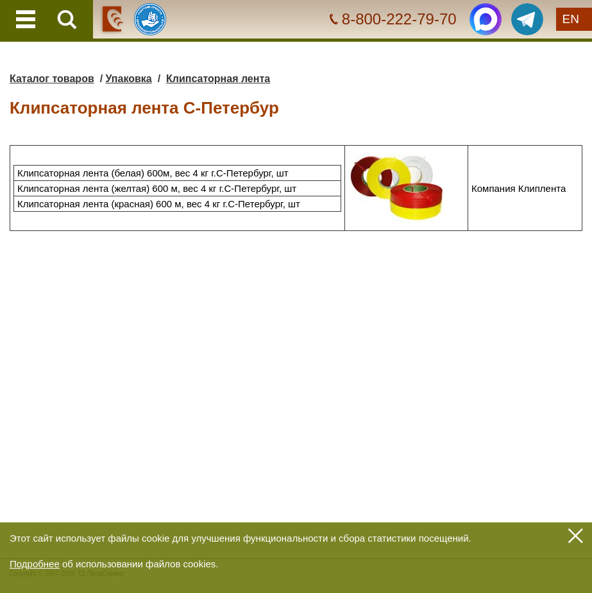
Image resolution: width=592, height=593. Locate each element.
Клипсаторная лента (218, 78)
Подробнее (35, 563)
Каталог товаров (52, 78)
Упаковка (129, 78)
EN (570, 19)
